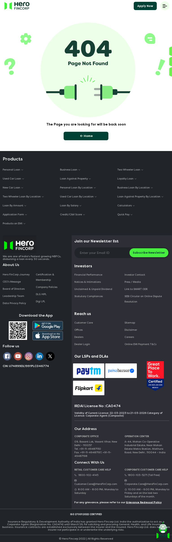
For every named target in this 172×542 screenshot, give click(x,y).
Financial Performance (88, 274)
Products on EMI (12, 223)
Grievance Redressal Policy (144, 502)
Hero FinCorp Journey (16, 274)
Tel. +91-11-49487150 (87, 448)
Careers (129, 337)
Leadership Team (13, 296)
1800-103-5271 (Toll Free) (142, 475)
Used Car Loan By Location (77, 196)
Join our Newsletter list (96, 241)
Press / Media (133, 282)
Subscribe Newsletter (149, 252)
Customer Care (83, 322)
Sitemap (130, 322)
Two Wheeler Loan (128, 169)
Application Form (13, 214)
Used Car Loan (12, 178)
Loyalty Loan (125, 178)
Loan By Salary (69, 205)
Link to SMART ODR (136, 289)
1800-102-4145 (86, 475)
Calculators (124, 205)
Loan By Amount (13, 205)
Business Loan (68, 169)
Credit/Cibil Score (71, 214)
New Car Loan (11, 187)
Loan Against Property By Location (138, 196)
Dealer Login (82, 344)
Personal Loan (11, 169)
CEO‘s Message (12, 281)
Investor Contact (135, 274)
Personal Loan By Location (76, 187)
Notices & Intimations (87, 282)
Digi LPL (41, 301)
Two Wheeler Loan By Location (22, 196)
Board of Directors (14, 288)
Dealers (78, 337)
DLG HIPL (41, 294)
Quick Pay (123, 214)
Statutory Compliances (88, 296)
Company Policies (46, 287)
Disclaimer (131, 329)
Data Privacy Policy (14, 303)
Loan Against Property (74, 178)
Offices (78, 329)
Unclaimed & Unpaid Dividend (93, 289)
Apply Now (145, 6)
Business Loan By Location (133, 187)
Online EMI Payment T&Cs (140, 344)
